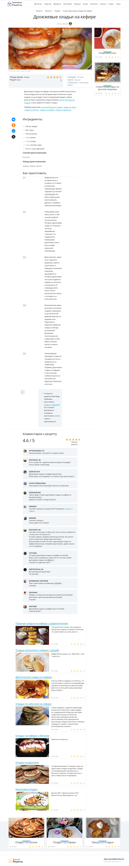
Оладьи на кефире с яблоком (32, 735)
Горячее (47, 4)
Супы (118, 4)
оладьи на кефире (47, 110)
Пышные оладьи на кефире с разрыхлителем (42, 623)
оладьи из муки (70, 107)
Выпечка (38, 4)
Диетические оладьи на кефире (34, 677)
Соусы (111, 4)
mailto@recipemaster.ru (113, 861)
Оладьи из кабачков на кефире (33, 703)
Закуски (77, 4)
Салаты (103, 4)
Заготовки (67, 4)
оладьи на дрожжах (63, 110)
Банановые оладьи (26, 789)
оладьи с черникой (51, 405)
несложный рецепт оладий (51, 107)
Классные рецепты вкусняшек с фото (14, 3)
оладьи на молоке (31, 110)
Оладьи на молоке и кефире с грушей (37, 650)
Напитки (93, 4)
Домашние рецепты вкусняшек (15, 860)
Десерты (57, 4)
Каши (85, 4)
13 (61, 80)
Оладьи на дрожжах (27, 762)
